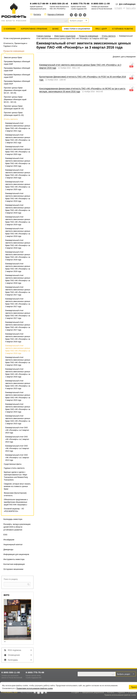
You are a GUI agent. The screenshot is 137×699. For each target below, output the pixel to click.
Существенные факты (12, 464)
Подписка (121, 692)
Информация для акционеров (16, 554)
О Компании (10, 29)
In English (118, 8)
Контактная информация (14, 564)
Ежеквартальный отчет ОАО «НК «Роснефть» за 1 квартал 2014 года (17, 439)
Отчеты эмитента (11, 119)
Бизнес (55, 29)
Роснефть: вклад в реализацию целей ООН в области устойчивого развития (17, 527)
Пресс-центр (101, 29)
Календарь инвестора (12, 519)
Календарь (13, 660)
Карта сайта (131, 8)
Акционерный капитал (12, 544)
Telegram (75, 14)
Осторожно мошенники (13, 569)
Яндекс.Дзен (80, 14)
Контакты (37, 14)
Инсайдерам (8, 540)
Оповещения (14, 655)
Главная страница (43, 36)
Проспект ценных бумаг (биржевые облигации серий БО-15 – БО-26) (15, 90)
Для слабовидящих (127, 4)
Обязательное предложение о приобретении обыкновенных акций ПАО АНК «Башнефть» (16, 502)
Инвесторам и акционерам (77, 29)
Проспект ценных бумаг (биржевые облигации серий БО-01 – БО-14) (15, 99)
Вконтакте (71, 14)
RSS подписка (14, 650)
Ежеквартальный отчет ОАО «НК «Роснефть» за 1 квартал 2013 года (17, 457)
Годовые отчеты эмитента (14, 468)
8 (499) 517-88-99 (39, 4)
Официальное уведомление (93, 692)
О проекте (132, 692)
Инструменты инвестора (13, 559)
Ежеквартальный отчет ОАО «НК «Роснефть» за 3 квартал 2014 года (17, 430)
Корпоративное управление (34, 29)
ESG (5, 535)
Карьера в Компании (56, 14)
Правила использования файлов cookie (120, 695)
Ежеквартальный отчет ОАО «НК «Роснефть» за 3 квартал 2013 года (17, 448)
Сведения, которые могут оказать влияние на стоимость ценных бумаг (17, 486)
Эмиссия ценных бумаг (13, 58)
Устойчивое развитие (122, 29)
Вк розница (84, 15)
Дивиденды (8, 549)
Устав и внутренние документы (16, 38)
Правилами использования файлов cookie (34, 688)
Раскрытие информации (13, 51)
